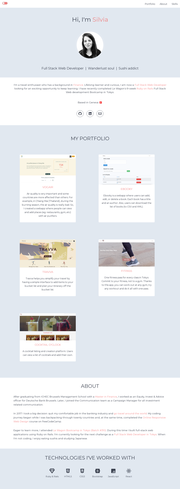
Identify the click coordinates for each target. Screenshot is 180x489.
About (163, 4)
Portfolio (150, 4)
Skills (175, 4)
